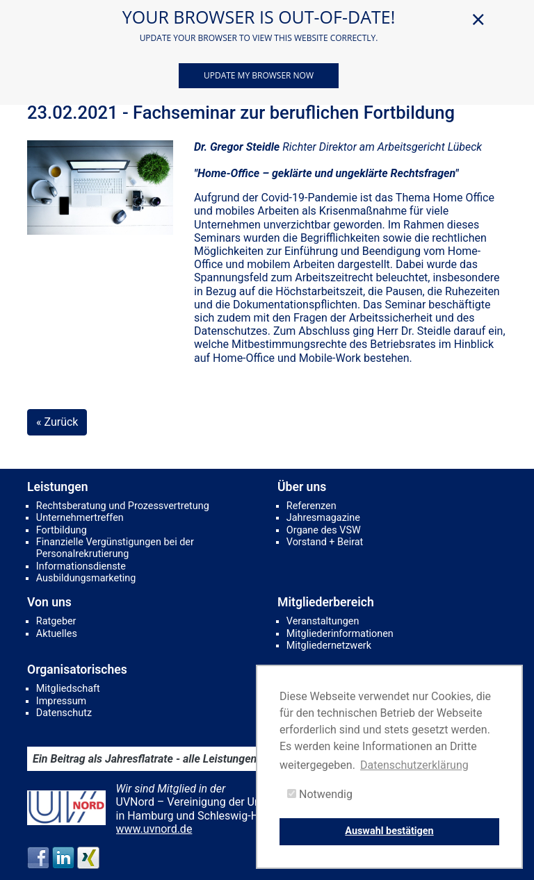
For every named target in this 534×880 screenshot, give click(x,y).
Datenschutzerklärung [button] (414, 765)
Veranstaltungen (322, 621)
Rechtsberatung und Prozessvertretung (122, 506)
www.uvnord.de (154, 829)
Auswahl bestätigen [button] (389, 831)
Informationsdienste (81, 566)
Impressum (61, 701)
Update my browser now (259, 75)
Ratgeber (56, 621)
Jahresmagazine (323, 518)
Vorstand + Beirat (324, 542)
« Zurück (57, 422)
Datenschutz (64, 713)
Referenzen (311, 506)
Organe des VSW (323, 530)
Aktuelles (56, 634)
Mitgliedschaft (68, 689)
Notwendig (320, 794)
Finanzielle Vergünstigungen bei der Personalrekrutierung (115, 548)
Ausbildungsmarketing (86, 578)
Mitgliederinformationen (340, 634)
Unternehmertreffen (80, 518)
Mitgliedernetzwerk (328, 645)
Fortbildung (61, 530)
